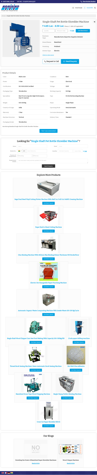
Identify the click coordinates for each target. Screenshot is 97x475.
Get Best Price (83, 31)
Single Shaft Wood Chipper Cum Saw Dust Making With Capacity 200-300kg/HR (35, 338)
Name (14, 146)
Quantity (54, 151)
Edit (72, 31)
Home (3, 16)
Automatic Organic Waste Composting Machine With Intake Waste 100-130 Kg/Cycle (48, 311)
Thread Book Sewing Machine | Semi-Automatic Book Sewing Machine (35, 366)
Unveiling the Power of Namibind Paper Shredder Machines (35, 460)
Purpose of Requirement (12, 156)
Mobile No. (13, 151)
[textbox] (62, 30)
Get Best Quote (48, 203)
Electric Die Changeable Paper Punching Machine (48, 283)
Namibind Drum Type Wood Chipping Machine (33, 394)
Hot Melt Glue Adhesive (76, 366)
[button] (89, 1)
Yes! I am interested (48, 131)
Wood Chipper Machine (71, 460)
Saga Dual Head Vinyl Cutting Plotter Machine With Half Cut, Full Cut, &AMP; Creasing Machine (48, 199)
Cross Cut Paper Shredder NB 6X (48, 422)
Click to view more (48, 55)
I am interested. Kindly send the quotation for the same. (52, 161)
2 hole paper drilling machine (79, 338)
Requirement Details (12, 161)
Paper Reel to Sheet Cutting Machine (48, 227)
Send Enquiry (70, 61)
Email (55, 146)
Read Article (36, 463)
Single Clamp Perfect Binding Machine (67, 394)
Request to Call (51, 61)
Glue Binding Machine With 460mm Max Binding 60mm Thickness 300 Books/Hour (48, 255)
